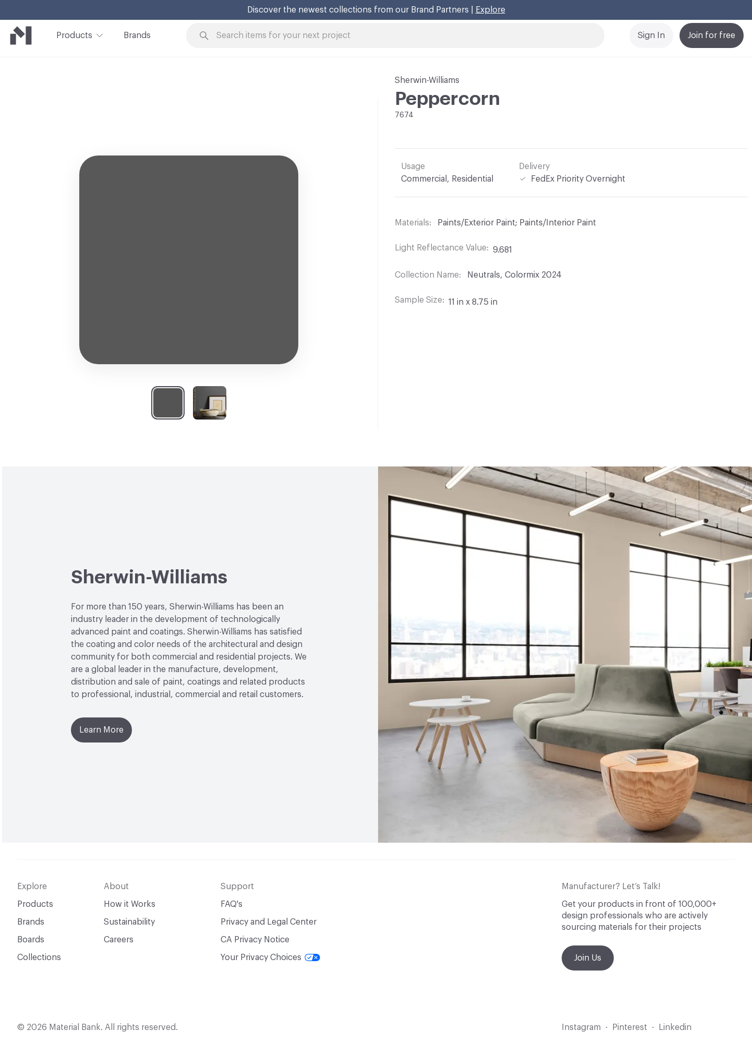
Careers (119, 940)
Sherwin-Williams (427, 80)
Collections (39, 957)
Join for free (711, 35)
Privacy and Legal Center (269, 922)
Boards (30, 940)
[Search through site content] (401, 36)
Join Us (587, 958)
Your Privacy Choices (270, 957)
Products (74, 34)
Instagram (581, 1027)
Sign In (651, 35)
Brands (137, 35)
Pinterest (629, 1027)
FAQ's (231, 904)
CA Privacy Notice (255, 940)
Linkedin (675, 1027)
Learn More (101, 730)
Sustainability (129, 922)
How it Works (129, 904)
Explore (490, 10)
